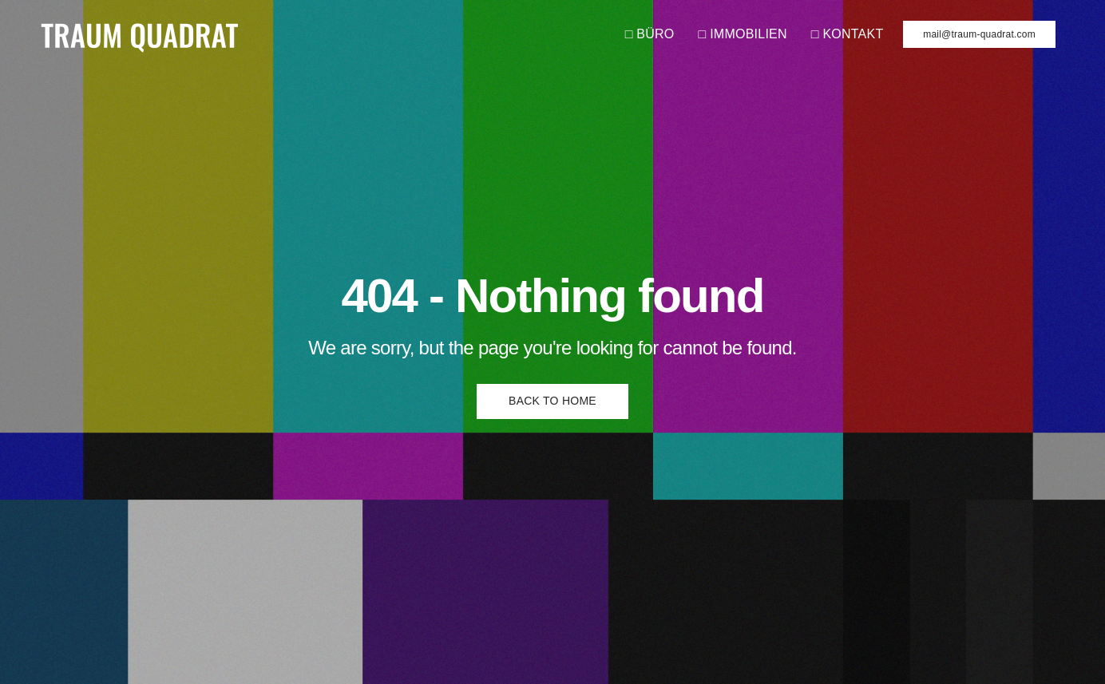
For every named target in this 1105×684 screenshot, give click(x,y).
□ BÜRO (650, 34)
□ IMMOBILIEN (743, 34)
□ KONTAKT (847, 34)
